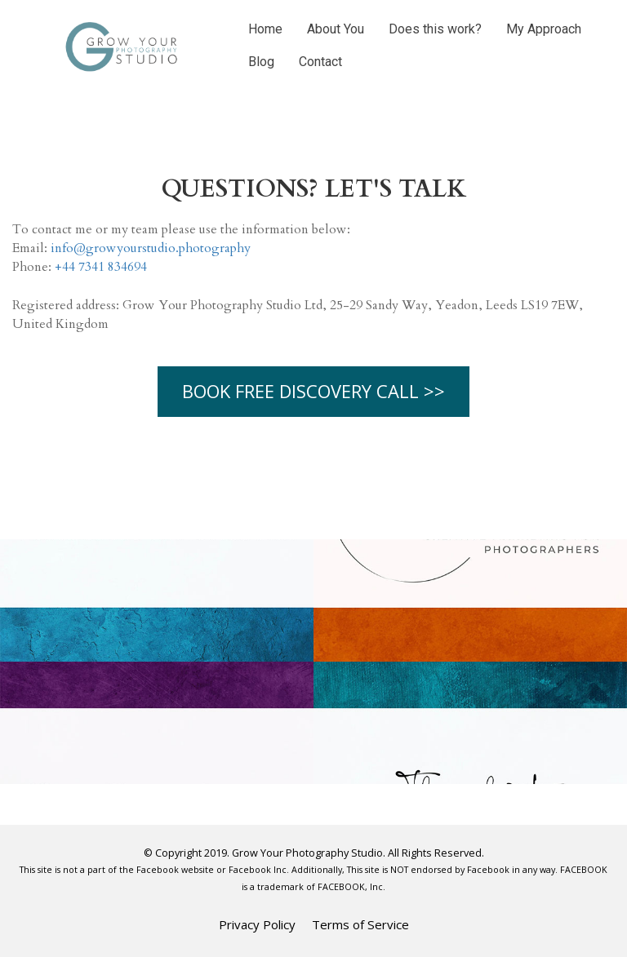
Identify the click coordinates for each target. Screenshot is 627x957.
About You (335, 29)
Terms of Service (360, 925)
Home (265, 29)
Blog (261, 61)
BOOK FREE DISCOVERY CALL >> (313, 391)
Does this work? (435, 29)
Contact (320, 61)
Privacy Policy (257, 925)
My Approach (543, 29)
